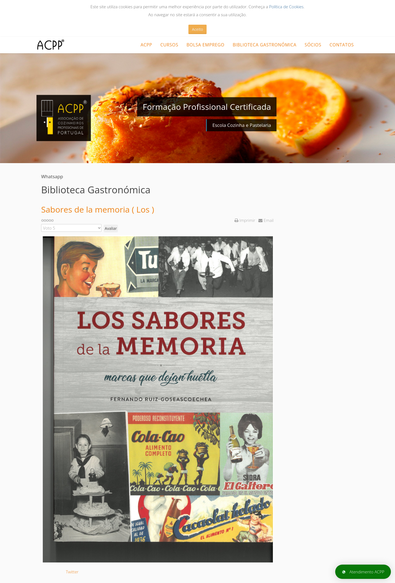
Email (265, 220)
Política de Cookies (286, 6)
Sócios (313, 45)
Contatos (341, 45)
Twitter (72, 571)
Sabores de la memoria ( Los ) (97, 209)
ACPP (146, 45)
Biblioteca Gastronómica (264, 45)
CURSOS (169, 45)
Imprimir (245, 220)
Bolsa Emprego (205, 45)
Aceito (197, 29)
